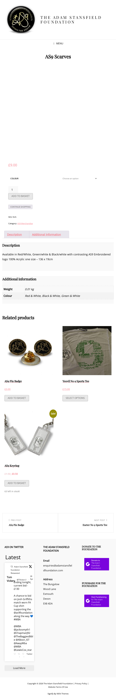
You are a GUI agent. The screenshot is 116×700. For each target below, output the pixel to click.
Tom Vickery (11, 579)
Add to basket (20, 196)
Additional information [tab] (46, 234)
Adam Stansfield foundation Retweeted (19, 569)
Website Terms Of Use (58, 687)
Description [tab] (14, 234)
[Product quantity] (13, 189)
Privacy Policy (81, 683)
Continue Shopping (20, 206)
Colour (14, 178)
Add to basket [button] (17, 398)
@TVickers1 (22, 579)
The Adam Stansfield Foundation (71, 20)
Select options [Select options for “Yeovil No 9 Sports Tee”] (75, 398)
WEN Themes (63, 693)
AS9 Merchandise (25, 223)
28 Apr (31, 577)
